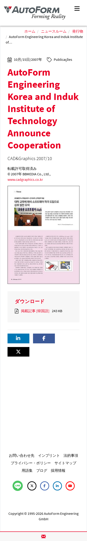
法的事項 (71, 455)
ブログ (41, 470)
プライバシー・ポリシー (31, 463)
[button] (18, 338)
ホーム (29, 31)
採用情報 (58, 470)
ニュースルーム (54, 31)
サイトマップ (65, 463)
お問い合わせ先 (21, 455)
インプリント (49, 455)
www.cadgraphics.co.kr (25, 179)
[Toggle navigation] (77, 8)
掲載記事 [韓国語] (35, 311)
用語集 (27, 470)
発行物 (77, 31)
